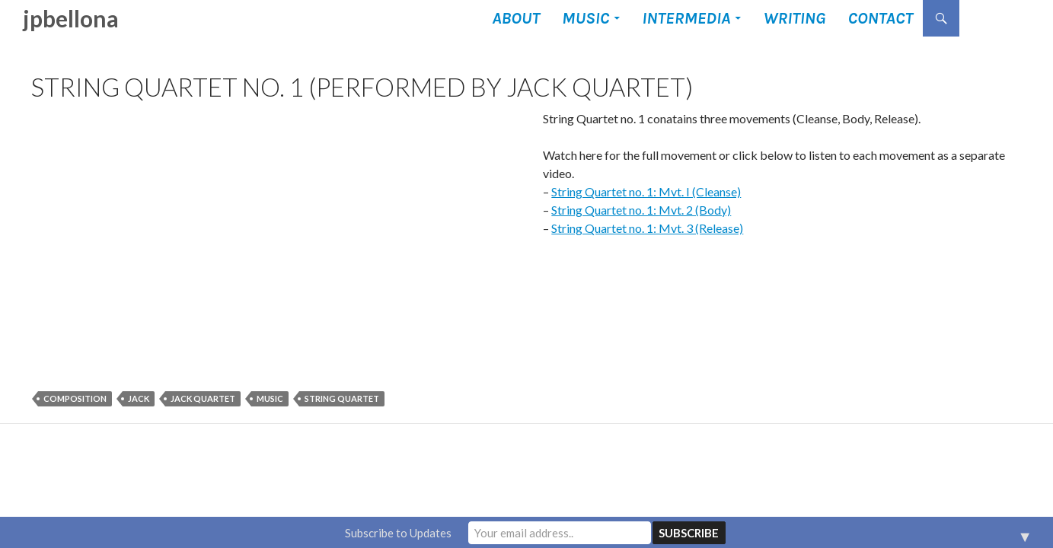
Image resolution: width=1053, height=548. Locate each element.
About (516, 18)
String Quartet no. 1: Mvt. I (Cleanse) (646, 191)
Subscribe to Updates (398, 533)
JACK (138, 398)
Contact (880, 18)
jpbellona (71, 18)
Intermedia (686, 18)
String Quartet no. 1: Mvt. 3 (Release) (647, 228)
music (270, 398)
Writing (794, 18)
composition (75, 398)
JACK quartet (203, 398)
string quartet (342, 398)
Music (585, 18)
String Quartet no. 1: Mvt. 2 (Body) (641, 209)
